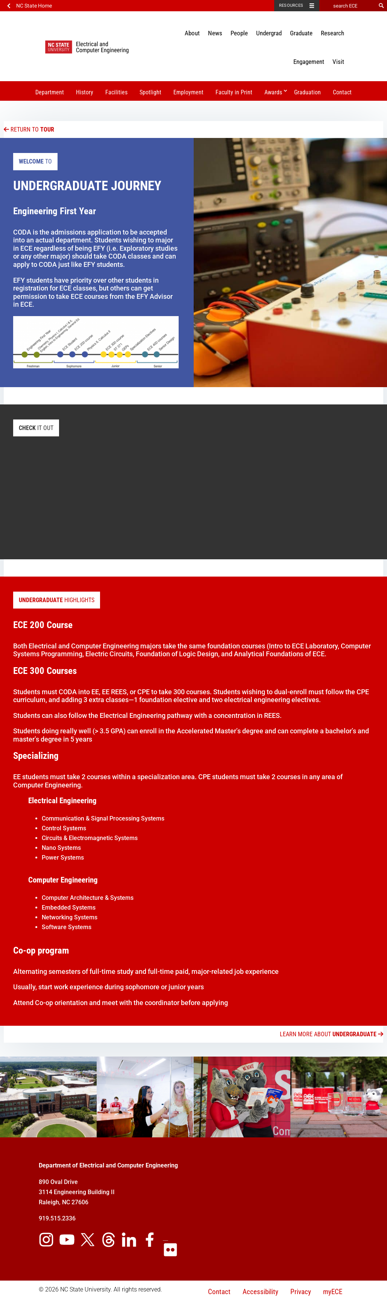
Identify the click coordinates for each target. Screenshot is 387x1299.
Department (49, 92)
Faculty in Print (234, 92)
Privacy (300, 1291)
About (192, 33)
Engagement (308, 61)
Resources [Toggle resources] (291, 5)
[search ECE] (347, 5)
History (84, 92)
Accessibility (260, 1291)
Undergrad (269, 33)
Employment (188, 92)
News (215, 33)
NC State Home (34, 6)
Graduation (307, 92)
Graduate (301, 33)
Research (332, 33)
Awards (273, 92)
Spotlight (150, 92)
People (239, 33)
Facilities (116, 92)
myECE (332, 1291)
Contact (342, 92)
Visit (338, 61)
